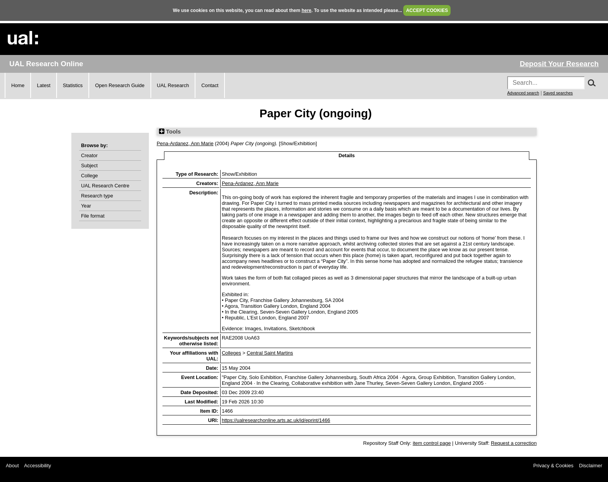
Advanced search (523, 93)
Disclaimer (590, 465)
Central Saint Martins (270, 353)
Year (86, 206)
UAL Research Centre (105, 186)
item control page (432, 443)
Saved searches (558, 93)
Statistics (73, 85)
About (12, 465)
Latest (43, 85)
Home (17, 85)
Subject (89, 165)
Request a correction (514, 443)
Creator (89, 155)
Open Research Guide (119, 85)
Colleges (231, 353)
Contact (209, 85)
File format (92, 216)
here (306, 10)
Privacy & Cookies (553, 465)
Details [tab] (347, 155)
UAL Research (173, 85)
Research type (97, 196)
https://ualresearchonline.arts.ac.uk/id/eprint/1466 (276, 420)
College (89, 175)
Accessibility (37, 465)
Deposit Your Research (559, 64)
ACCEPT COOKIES (427, 10)
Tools (170, 132)
